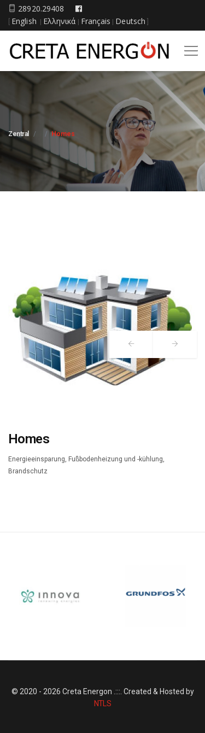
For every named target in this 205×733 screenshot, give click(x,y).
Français (96, 21)
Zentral (18, 134)
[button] (189, 47)
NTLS (103, 703)
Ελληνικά (59, 21)
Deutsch (130, 21)
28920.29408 (36, 8)
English (24, 21)
